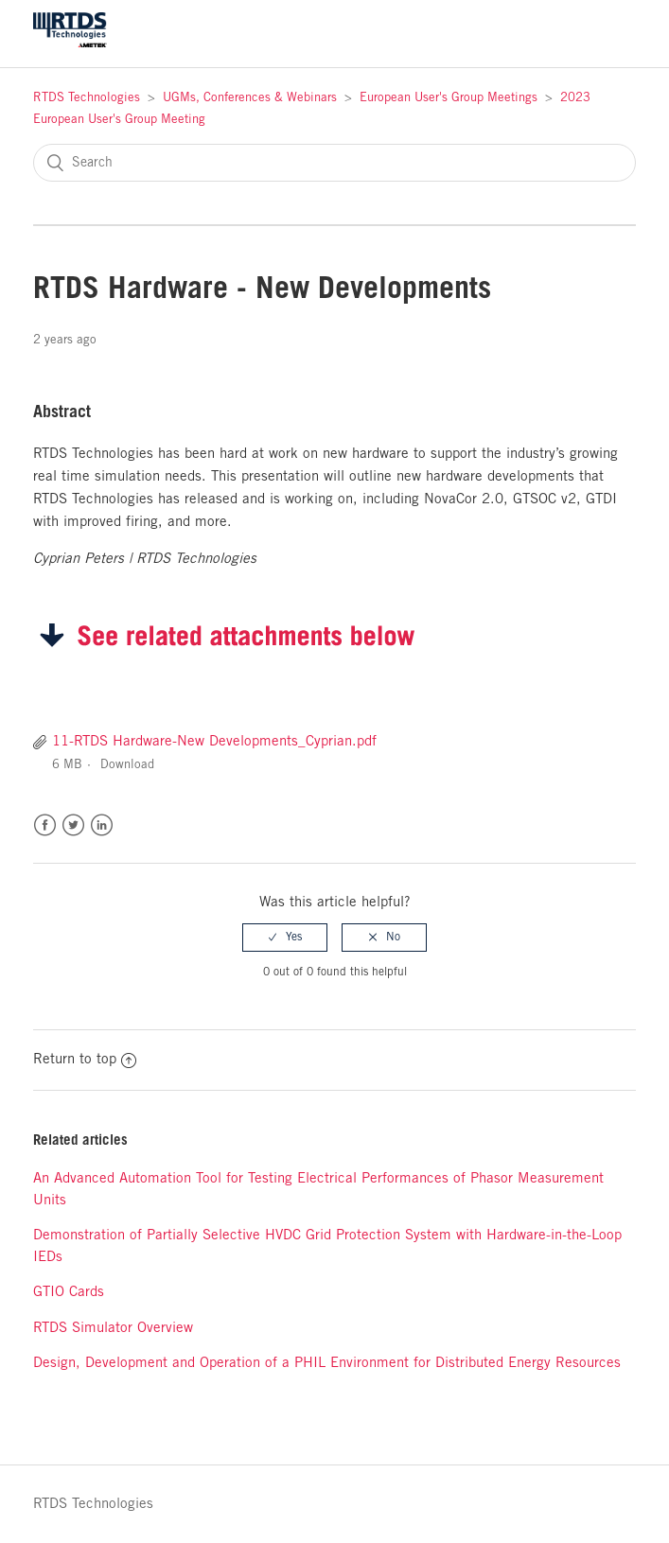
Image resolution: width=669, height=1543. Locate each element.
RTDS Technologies (86, 98)
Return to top (84, 1059)
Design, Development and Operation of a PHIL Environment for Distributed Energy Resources (327, 1363)
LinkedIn (102, 825)
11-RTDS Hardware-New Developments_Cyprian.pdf (214, 741)
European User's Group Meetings (448, 98)
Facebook (45, 825)
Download (127, 765)
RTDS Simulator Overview (113, 1328)
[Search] (334, 163)
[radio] (284, 937)
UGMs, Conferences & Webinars (250, 98)
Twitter (73, 825)
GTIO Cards (68, 1292)
